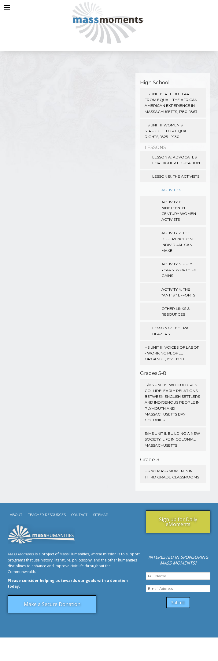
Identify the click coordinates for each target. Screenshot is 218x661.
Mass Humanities (74, 554)
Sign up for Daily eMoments (178, 522)
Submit (178, 602)
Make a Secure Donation (52, 604)
